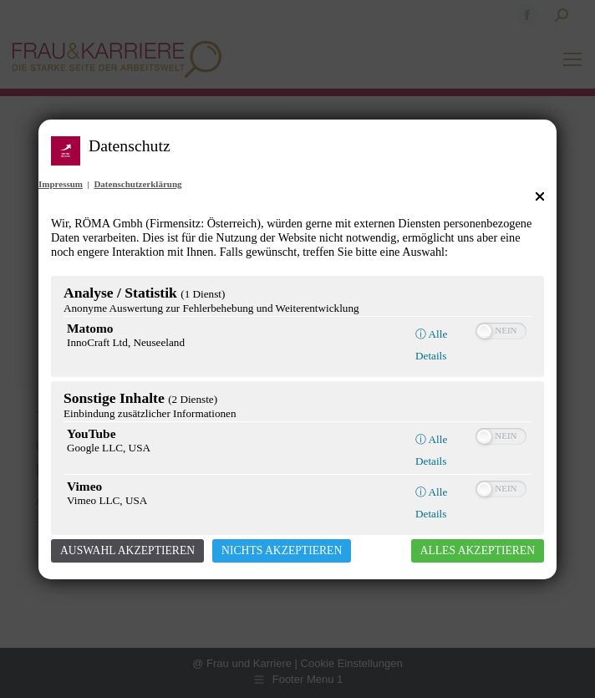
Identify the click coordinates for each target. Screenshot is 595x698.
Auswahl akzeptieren (127, 550)
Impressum (60, 184)
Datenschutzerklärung (137, 184)
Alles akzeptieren (477, 550)
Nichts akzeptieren (281, 550)
